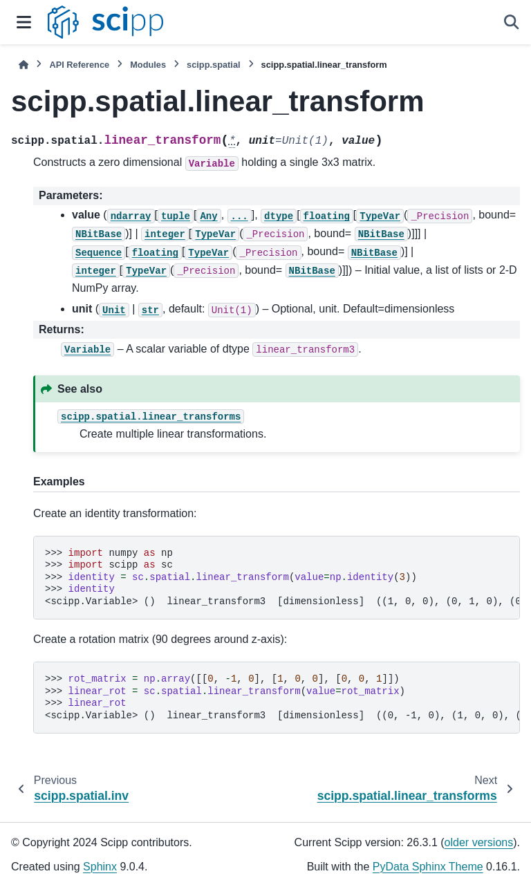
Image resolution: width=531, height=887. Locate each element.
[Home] (23, 64)
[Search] (511, 22)
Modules (148, 64)
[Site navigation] (24, 22)
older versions (479, 842)
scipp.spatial (214, 64)
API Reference (79, 64)
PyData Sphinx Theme (428, 866)
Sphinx (100, 866)
